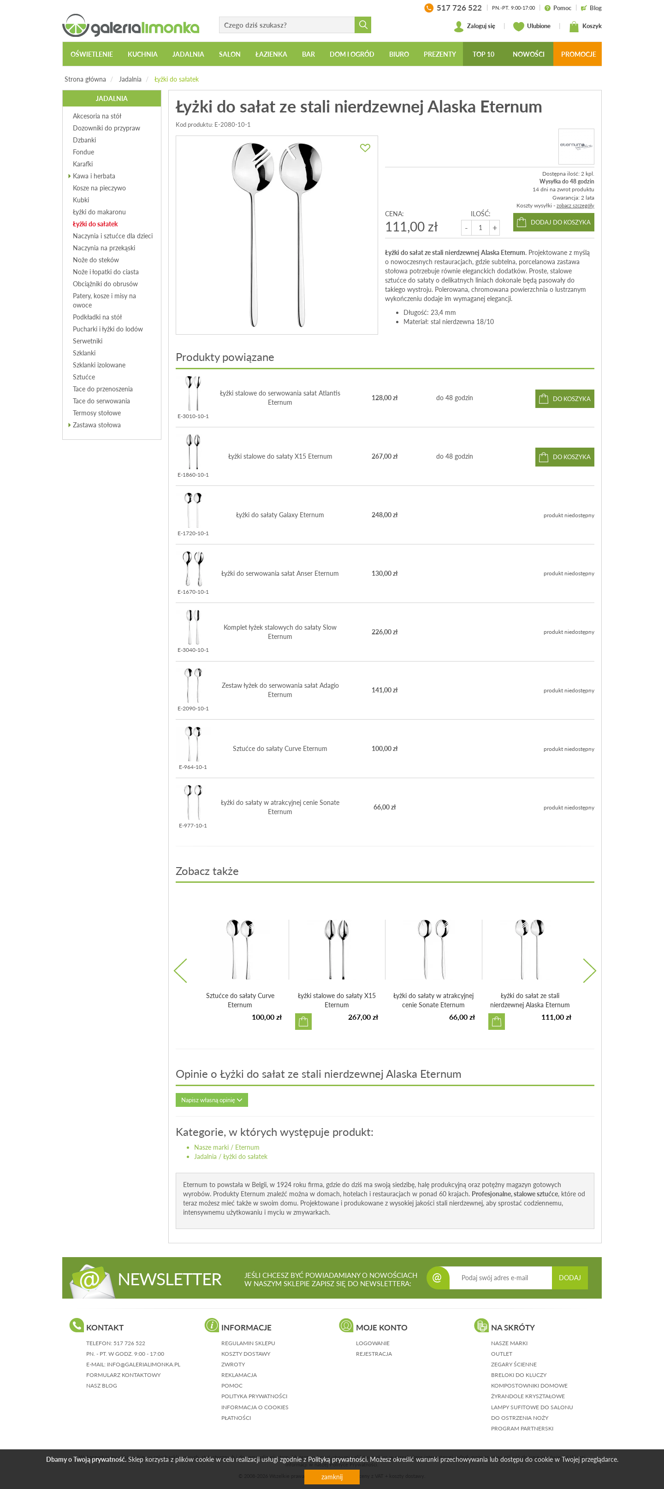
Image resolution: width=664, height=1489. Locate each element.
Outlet (501, 1353)
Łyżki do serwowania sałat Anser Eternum (280, 573)
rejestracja (374, 1353)
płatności (236, 1417)
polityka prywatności (254, 1396)
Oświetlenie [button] (92, 54)
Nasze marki (211, 1147)
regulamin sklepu (248, 1343)
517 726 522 (129, 1343)
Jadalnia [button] (188, 54)
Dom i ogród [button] (352, 54)
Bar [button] (308, 54)
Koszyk (585, 26)
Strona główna (85, 79)
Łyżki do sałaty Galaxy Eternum (280, 515)
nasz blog (101, 1385)
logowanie (373, 1343)
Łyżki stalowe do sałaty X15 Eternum (280, 456)
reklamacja (239, 1374)
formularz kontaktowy (123, 1374)
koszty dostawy (245, 1353)
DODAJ (570, 1278)
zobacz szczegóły (575, 205)
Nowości (529, 54)
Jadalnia (130, 79)
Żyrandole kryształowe (528, 1396)
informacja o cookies (255, 1407)
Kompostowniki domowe (529, 1385)
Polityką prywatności (337, 1459)
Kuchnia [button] (143, 54)
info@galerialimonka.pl (143, 1364)
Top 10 (483, 54)
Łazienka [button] (271, 54)
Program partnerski (522, 1428)
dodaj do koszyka (561, 222)
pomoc (232, 1385)
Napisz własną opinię (212, 1100)
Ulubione (532, 26)
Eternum (247, 1147)
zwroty (233, 1364)
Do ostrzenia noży (519, 1417)
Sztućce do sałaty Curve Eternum (280, 748)
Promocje (578, 54)
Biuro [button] (399, 54)
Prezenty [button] (440, 54)
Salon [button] (230, 54)
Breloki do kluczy (518, 1374)
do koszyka (572, 398)
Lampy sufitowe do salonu (532, 1407)
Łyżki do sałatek (176, 79)
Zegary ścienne (514, 1364)
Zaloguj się (474, 26)
